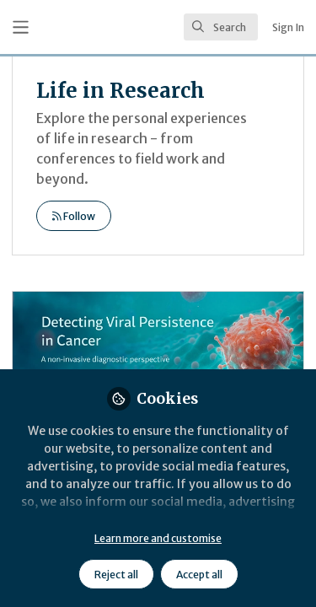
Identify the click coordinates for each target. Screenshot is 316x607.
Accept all (199, 574)
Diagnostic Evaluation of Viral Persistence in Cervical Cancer (158, 359)
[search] (221, 26)
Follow (73, 216)
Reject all (116, 574)
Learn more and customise (158, 538)
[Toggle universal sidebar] (20, 27)
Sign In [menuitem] (288, 27)
